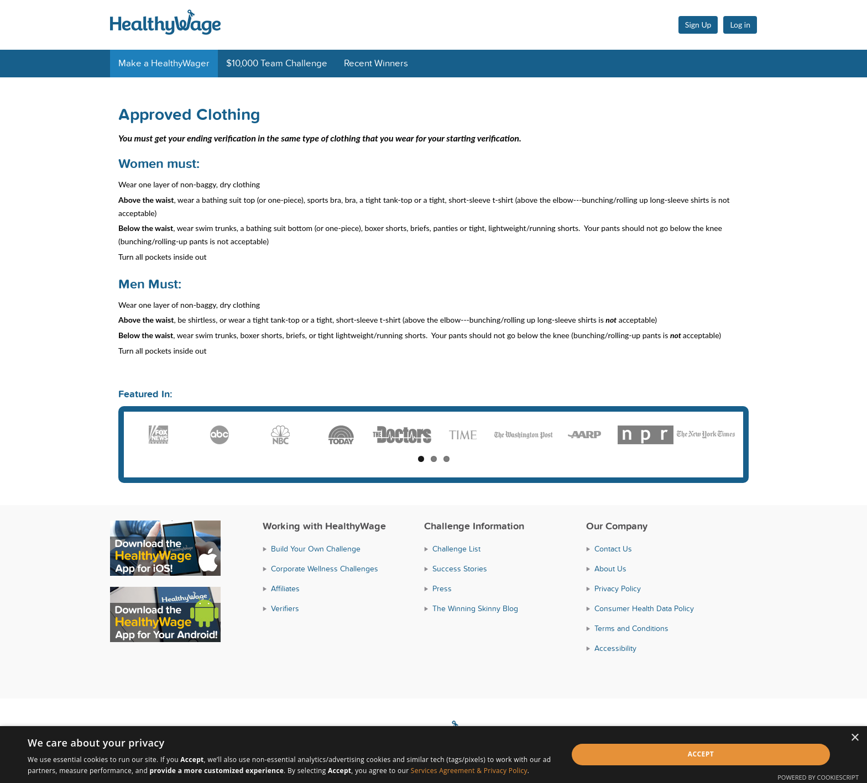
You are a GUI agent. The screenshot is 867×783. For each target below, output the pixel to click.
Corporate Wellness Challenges (324, 569)
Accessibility (615, 648)
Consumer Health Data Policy (644, 608)
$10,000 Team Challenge (276, 63)
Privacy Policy (617, 588)
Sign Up (698, 24)
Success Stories (459, 569)
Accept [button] (701, 754)
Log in (740, 24)
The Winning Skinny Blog (475, 608)
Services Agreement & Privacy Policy (469, 770)
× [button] (854, 738)
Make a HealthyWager (164, 63)
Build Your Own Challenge (316, 549)
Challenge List (456, 549)
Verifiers (285, 608)
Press (442, 588)
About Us (610, 569)
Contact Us (613, 549)
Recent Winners (376, 63)
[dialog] (433, 754)
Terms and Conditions (631, 628)
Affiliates (285, 588)
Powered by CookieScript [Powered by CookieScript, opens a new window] (818, 777)
